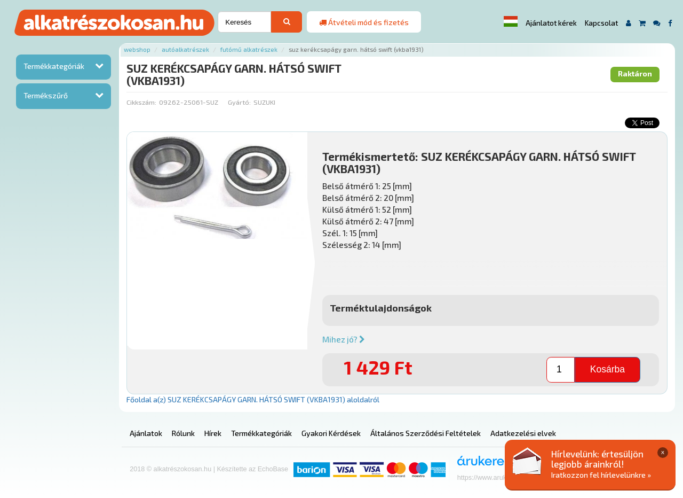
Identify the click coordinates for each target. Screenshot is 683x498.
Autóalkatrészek (185, 49)
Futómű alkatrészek (248, 49)
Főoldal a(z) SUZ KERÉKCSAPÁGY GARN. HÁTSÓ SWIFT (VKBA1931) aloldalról (252, 399)
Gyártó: (239, 102)
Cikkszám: (141, 102)
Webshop (137, 49)
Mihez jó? (343, 339)
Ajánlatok (146, 433)
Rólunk (183, 433)
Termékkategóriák (53, 66)
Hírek (212, 433)
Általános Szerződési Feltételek (425, 433)
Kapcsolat (601, 23)
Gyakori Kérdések (331, 433)
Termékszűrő (45, 95)
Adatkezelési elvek (523, 433)
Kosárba (607, 369)
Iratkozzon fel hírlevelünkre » (601, 474)
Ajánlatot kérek (551, 23)
